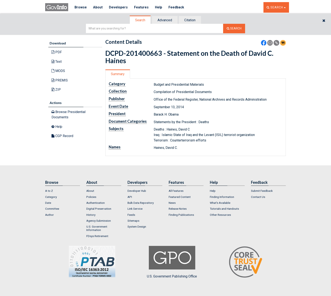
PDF (57, 52)
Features (141, 7)
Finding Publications (181, 214)
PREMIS (60, 80)
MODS (58, 71)
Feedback (176, 7)
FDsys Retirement (97, 236)
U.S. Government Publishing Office (172, 262)
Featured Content (180, 197)
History (90, 214)
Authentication (95, 202)
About (98, 7)
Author (49, 214)
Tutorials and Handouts (224, 208)
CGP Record (62, 136)
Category (51, 197)
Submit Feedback (262, 190)
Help (158, 7)
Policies (91, 197)
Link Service (135, 208)
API (130, 197)
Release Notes (178, 208)
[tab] (140, 20)
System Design (137, 226)
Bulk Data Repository (141, 202)
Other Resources (220, 214)
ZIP (56, 90)
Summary (118, 74)
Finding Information (222, 197)
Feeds (131, 214)
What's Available (220, 202)
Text (57, 62)
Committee (52, 208)
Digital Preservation (98, 208)
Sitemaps (133, 220)
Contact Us (258, 197)
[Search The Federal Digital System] (234, 28)
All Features (176, 190)
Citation (189, 20)
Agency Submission (98, 220)
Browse (81, 7)
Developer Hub (137, 190)
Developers (118, 7)
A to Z (49, 190)
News (172, 202)
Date (48, 202)
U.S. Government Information (96, 228)
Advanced (164, 20)
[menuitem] (62, 190)
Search (140, 20)
